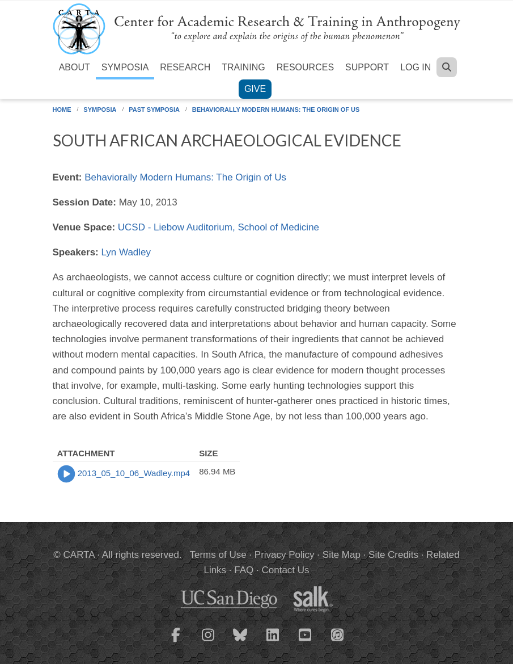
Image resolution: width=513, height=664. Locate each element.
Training (243, 67)
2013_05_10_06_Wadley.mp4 (134, 473)
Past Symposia (154, 109)
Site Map (342, 554)
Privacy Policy (285, 554)
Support (367, 67)
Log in (415, 67)
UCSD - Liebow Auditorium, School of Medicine (218, 227)
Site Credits (393, 554)
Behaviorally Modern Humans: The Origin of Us (276, 109)
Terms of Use (218, 554)
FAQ (243, 570)
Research (185, 67)
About (74, 67)
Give (255, 89)
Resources (305, 67)
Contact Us (285, 570)
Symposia (125, 67)
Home (62, 109)
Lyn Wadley (126, 252)
